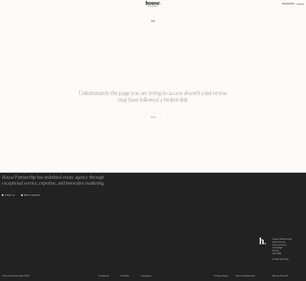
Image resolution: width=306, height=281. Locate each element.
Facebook (103, 275)
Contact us (9, 195)
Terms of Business (245, 275)
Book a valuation (32, 195)
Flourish (284, 275)
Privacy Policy (221, 275)
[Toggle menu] (300, 4)
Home (153, 123)
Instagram (146, 275)
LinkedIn (124, 275)
